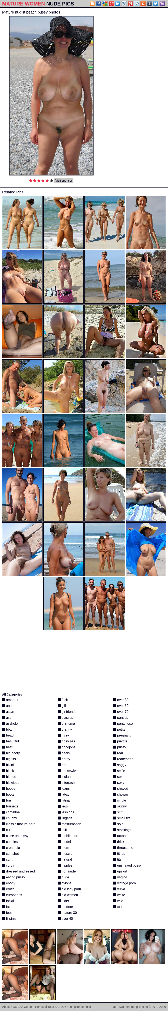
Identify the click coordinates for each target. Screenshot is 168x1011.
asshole (10, 723)
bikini (8, 765)
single (119, 800)
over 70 (120, 711)
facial (8, 901)
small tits (121, 818)
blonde (9, 777)
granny (65, 729)
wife (118, 901)
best (7, 747)
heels (64, 753)
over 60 (120, 706)
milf (62, 830)
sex (117, 777)
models (65, 842)
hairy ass (66, 741)
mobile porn (68, 836)
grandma (66, 723)
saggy (119, 765)
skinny (120, 806)
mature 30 (67, 913)
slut (117, 812)
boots (8, 794)
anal (7, 706)
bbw (7, 729)
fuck (63, 700)
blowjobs (10, 782)
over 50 (120, 700)
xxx (117, 907)
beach (8, 735)
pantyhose (123, 723)
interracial (67, 782)
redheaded (123, 759)
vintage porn (124, 883)
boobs (8, 788)
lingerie (65, 818)
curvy (8, 865)
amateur (10, 700)
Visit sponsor (63, 180)
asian (8, 711)
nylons (65, 883)
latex (63, 794)
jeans (64, 788)
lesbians (66, 812)
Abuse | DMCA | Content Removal (24, 1006)
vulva (119, 889)
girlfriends (67, 711)
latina (64, 800)
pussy (119, 747)
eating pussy (13, 877)
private (120, 741)
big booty (11, 753)
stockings (122, 830)
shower (120, 794)
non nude (67, 871)
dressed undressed (18, 871)
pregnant (122, 735)
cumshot (10, 853)
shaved (120, 788)
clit (6, 830)
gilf (62, 706)
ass (6, 717)
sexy (118, 782)
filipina (9, 918)
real (118, 753)
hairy (63, 735)
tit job (119, 853)
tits (117, 859)
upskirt (120, 871)
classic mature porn (18, 824)
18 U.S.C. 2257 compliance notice (70, 1006)
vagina (120, 877)
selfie (119, 771)
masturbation (69, 824)
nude (63, 877)
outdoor (65, 907)
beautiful (10, 741)
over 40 (65, 918)
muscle (65, 853)
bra (6, 800)
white (119, 895)
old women (68, 895)
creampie (11, 847)
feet (7, 913)
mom (63, 847)
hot (62, 765)
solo (118, 824)
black (8, 771)
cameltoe (11, 812)
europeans (12, 895)
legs (63, 806)
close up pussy (15, 836)
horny (64, 759)
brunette (10, 806)
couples (10, 842)
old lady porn (69, 889)
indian (64, 777)
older (63, 901)
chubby (9, 818)
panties (120, 717)
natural (65, 859)
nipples (65, 865)
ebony (8, 883)
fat (6, 907)
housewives (68, 771)
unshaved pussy (127, 865)
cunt (7, 859)
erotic (8, 889)
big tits (9, 759)
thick (118, 842)
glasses (65, 717)
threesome (123, 847)
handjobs (66, 747)
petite (119, 729)
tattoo (119, 836)
